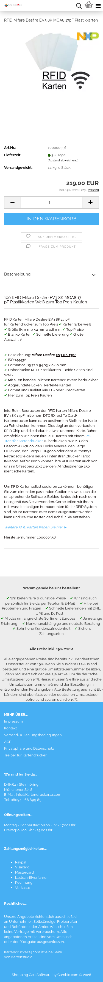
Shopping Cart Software (32, 975)
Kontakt (10, 728)
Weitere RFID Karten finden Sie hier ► (35, 527)
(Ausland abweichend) (63, 160)
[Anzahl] (51, 202)
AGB (8, 742)
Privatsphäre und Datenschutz (29, 748)
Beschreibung (17, 274)
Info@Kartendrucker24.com (38, 794)
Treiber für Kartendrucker (25, 755)
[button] (12, 202)
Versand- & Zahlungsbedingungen (33, 735)
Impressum (13, 721)
